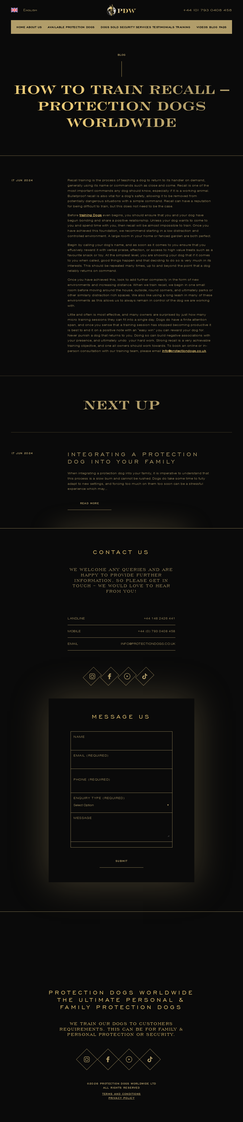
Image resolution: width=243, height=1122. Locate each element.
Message (83, 818)
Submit (121, 861)
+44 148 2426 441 (159, 618)
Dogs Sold (110, 27)
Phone (92, 779)
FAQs (223, 27)
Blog (213, 27)
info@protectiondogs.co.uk (184, 351)
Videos (202, 27)
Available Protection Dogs (71, 27)
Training (183, 27)
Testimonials (163, 27)
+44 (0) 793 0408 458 (207, 10)
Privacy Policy (121, 1098)
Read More (89, 503)
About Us (34, 27)
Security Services (135, 27)
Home (20, 27)
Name (79, 737)
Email (91, 755)
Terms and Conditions (121, 1094)
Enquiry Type (99, 798)
